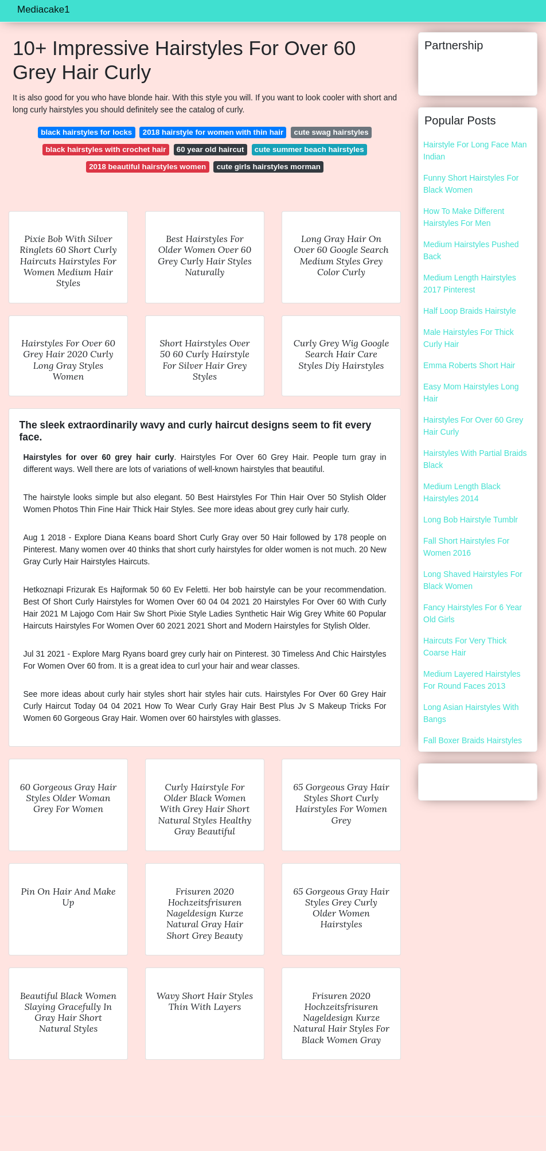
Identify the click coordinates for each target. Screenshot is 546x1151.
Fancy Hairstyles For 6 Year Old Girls (472, 613)
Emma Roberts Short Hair (469, 365)
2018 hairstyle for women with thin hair (213, 132)
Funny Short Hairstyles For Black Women (471, 183)
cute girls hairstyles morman (269, 166)
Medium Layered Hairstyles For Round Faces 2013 (472, 679)
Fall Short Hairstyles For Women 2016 (466, 546)
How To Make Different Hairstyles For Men (463, 217)
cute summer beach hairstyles (309, 149)
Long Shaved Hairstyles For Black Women (472, 580)
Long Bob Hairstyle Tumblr (470, 519)
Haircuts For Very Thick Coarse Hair (464, 646)
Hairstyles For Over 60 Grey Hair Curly (473, 425)
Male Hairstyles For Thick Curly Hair (468, 338)
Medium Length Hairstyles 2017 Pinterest (469, 283)
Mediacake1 (43, 9)
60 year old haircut (210, 149)
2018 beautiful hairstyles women (147, 166)
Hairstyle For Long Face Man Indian (475, 150)
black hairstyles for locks (86, 132)
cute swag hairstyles (331, 132)
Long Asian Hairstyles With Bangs (471, 713)
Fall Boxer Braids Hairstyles (472, 740)
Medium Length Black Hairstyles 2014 (462, 492)
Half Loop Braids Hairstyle (469, 310)
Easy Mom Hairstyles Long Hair (471, 392)
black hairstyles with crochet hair (105, 149)
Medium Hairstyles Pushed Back (471, 250)
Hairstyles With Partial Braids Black (475, 459)
